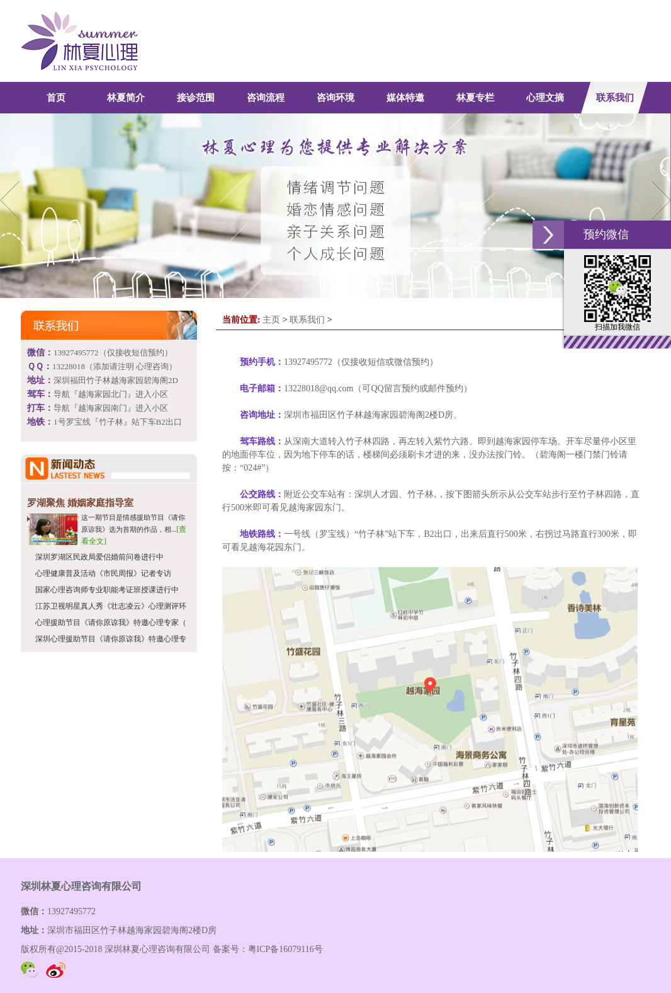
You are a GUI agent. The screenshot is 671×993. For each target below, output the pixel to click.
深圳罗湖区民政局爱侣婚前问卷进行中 (99, 557)
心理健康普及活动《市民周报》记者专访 (103, 573)
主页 (271, 319)
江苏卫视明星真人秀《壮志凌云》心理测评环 (110, 606)
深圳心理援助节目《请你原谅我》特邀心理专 (110, 638)
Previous (12, 200)
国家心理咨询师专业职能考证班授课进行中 (107, 589)
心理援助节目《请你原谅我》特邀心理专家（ (110, 622)
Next (659, 200)
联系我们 (307, 319)
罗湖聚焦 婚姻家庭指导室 (80, 503)
